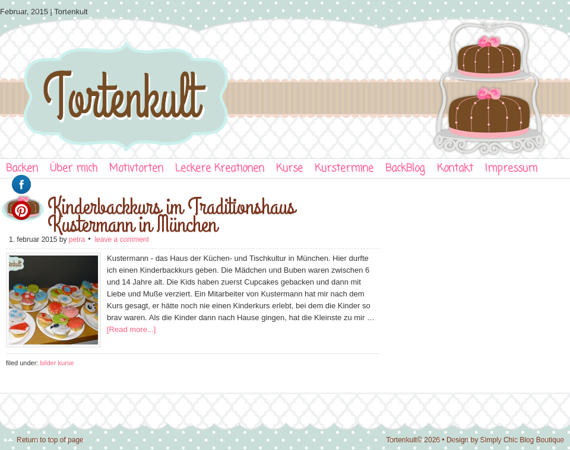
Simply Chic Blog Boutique (522, 440)
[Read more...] (131, 329)
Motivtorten (136, 168)
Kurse (289, 168)
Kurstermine (344, 168)
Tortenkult (285, 86)
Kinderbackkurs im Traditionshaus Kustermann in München (171, 216)
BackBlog (405, 168)
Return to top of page (50, 440)
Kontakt (455, 168)
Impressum (511, 168)
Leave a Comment (121, 239)
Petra (77, 239)
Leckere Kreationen (219, 168)
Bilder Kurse (57, 362)
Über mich (73, 168)
